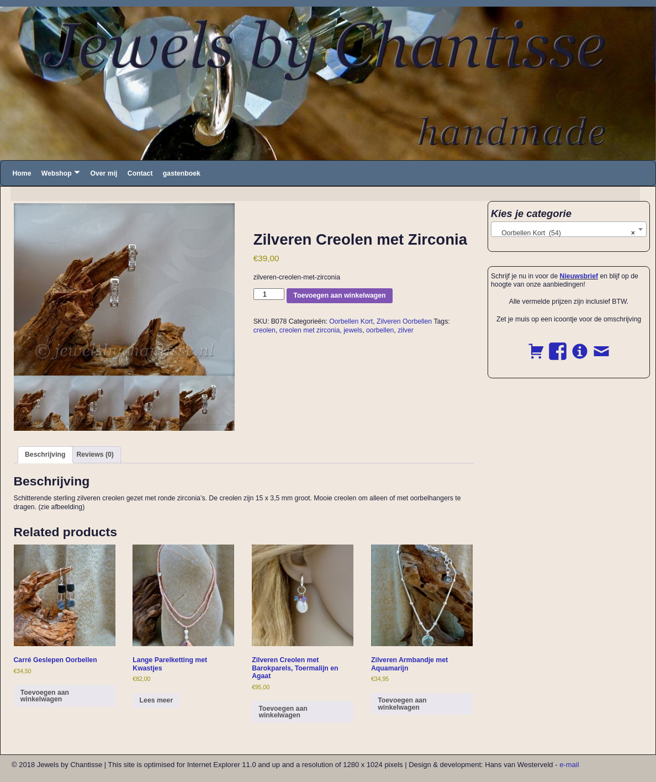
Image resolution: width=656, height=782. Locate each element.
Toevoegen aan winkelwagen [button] (44, 696)
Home (21, 173)
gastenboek (181, 173)
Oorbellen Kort (351, 321)
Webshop (56, 173)
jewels (352, 330)
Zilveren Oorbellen (404, 321)
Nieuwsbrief (579, 276)
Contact (140, 173)
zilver (406, 330)
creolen (264, 330)
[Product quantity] (268, 294)
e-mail (569, 764)
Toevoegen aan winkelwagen (339, 295)
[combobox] (569, 229)
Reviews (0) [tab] (94, 454)
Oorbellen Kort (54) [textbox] (565, 233)
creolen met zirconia (309, 330)
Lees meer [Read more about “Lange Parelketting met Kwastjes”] (156, 700)
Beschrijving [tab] (45, 454)
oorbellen (380, 330)
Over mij (103, 173)
